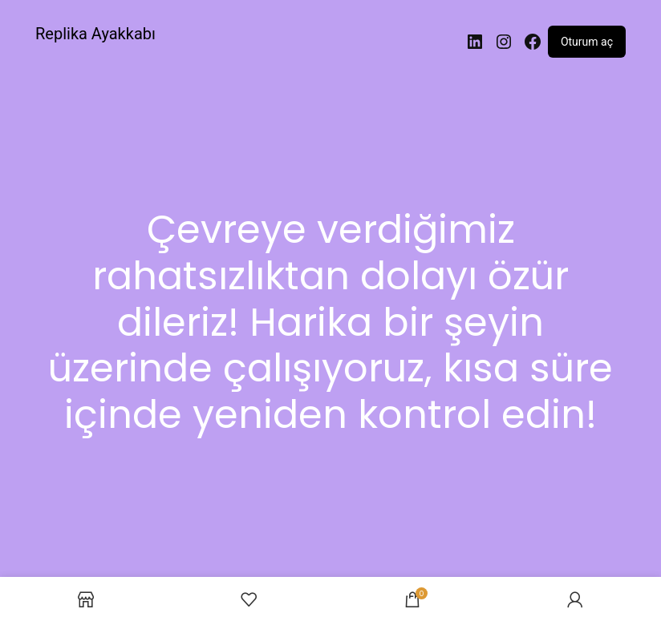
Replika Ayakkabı (95, 33)
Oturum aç (587, 41)
